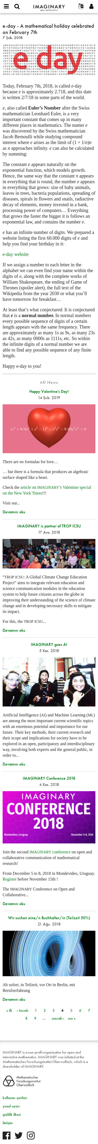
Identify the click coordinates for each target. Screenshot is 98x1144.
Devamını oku (14, 512)
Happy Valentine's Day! (49, 391)
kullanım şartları (15, 1097)
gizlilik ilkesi (12, 1114)
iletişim (8, 1122)
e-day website (15, 254)
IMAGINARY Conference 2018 (49, 778)
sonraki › (58, 1018)
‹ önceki (22, 1010)
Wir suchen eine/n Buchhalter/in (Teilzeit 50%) (49, 918)
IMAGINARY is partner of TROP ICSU (49, 526)
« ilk (9, 1010)
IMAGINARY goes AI (49, 644)
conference (50, 852)
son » (72, 1018)
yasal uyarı (11, 1106)
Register (9, 879)
